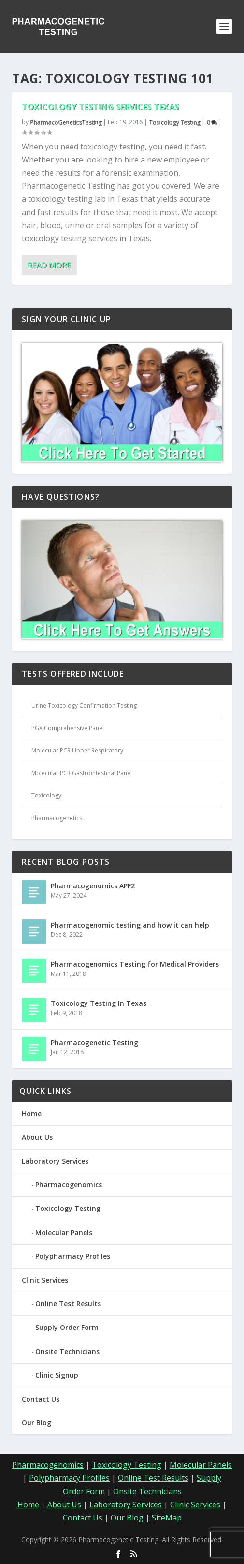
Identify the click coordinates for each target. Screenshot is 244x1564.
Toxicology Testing (174, 122)
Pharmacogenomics (68, 1184)
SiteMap (167, 1517)
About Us (37, 1137)
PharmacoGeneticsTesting (65, 122)
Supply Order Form (67, 1327)
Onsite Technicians (67, 1351)
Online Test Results (68, 1303)
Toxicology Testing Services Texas (100, 107)
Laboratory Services (55, 1161)
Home (32, 1113)
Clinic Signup (56, 1375)
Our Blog (36, 1422)
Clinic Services (45, 1279)
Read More (49, 265)
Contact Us (40, 1398)
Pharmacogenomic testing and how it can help (130, 925)
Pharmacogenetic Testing (94, 1042)
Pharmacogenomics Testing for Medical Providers (135, 964)
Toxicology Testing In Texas (98, 1003)
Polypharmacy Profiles (72, 1256)
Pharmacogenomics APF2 (93, 885)
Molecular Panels (63, 1232)
